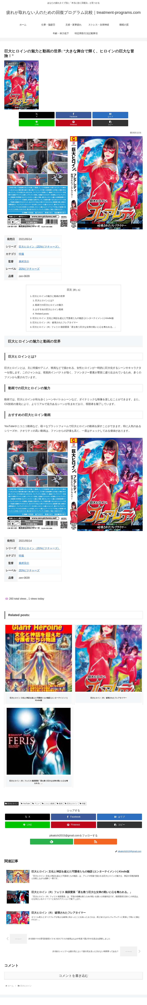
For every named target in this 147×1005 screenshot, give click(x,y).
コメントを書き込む (73, 970)
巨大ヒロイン (11, 798)
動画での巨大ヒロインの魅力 (47, 297)
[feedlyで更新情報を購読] (70, 836)
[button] (132, 115)
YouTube (25, 798)
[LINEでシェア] (85, 115)
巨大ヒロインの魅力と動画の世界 (47, 288)
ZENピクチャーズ (29, 260)
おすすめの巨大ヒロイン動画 (47, 302)
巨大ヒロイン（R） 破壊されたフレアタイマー (54, 316)
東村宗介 (24, 253)
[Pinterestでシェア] (108, 115)
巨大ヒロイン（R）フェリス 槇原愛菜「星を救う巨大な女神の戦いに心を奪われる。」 (74, 321)
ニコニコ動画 (48, 798)
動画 (59, 798)
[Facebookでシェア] (39, 115)
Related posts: (40, 307)
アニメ (36, 798)
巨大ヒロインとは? (42, 293)
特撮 (21, 246)
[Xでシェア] (15, 115)
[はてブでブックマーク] (62, 115)
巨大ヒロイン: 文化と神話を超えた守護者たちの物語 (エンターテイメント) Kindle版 (73, 311)
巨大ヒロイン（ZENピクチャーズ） (39, 238)
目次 (69, 281)
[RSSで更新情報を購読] (77, 836)
